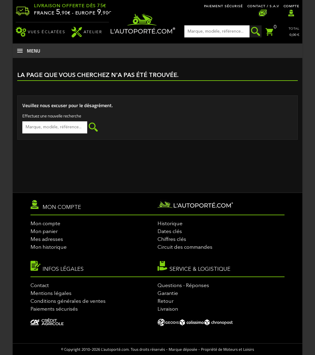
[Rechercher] (223, 31)
